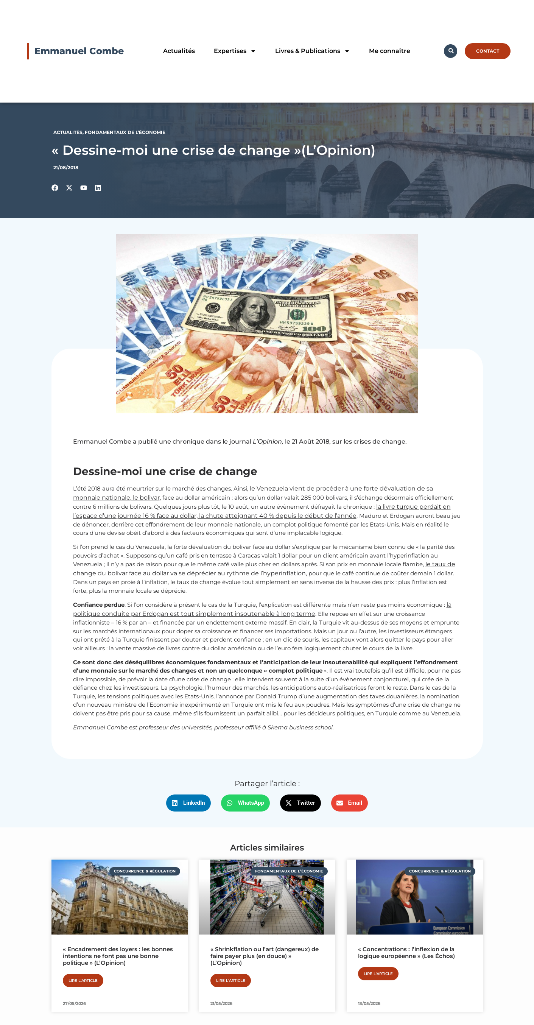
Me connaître (389, 51)
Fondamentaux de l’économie (125, 132)
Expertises (235, 51)
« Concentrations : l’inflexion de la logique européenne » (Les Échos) (406, 953)
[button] (188, 803)
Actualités (179, 51)
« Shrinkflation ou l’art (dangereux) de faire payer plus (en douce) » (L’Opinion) (264, 956)
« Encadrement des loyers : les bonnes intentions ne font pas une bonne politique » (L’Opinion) (118, 956)
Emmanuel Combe (79, 50)
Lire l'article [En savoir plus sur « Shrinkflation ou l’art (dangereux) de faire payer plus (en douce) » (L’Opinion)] (230, 980)
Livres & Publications (312, 51)
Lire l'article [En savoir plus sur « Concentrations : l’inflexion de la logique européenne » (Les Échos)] (378, 973)
